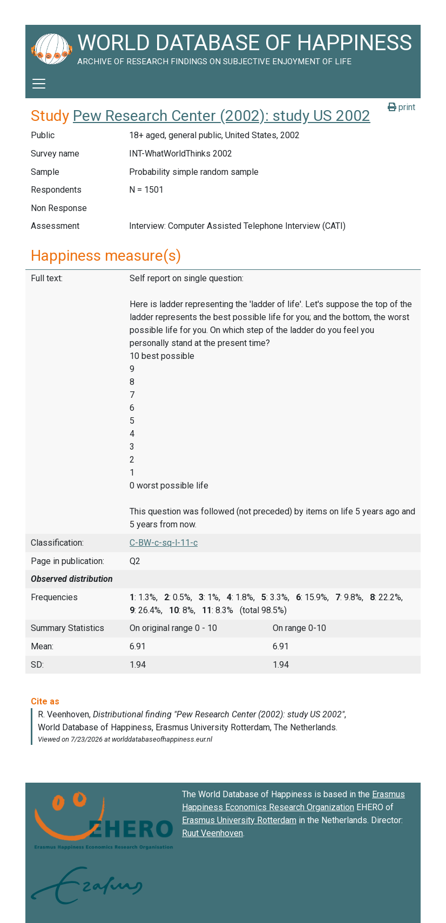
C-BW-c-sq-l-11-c (164, 543)
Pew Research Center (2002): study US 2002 (221, 116)
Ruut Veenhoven (212, 833)
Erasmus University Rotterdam (239, 820)
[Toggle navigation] (39, 83)
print (401, 107)
